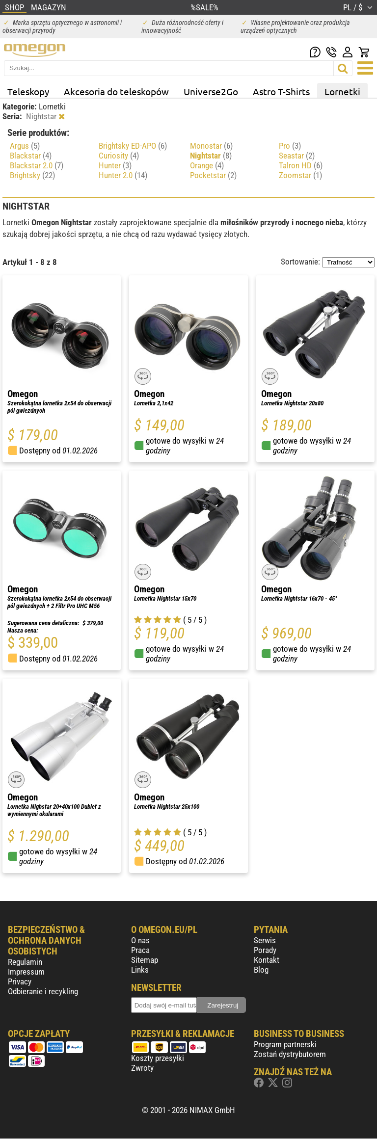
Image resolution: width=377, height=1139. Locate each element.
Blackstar (31, 155)
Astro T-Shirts (281, 91)
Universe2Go (211, 91)
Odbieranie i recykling (43, 991)
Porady (265, 950)
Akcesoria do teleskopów (116, 91)
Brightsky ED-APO (133, 146)
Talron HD (301, 165)
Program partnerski (285, 1044)
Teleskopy (28, 91)
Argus (25, 146)
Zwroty (142, 1068)
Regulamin (25, 962)
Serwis (265, 940)
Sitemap (144, 960)
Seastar (297, 155)
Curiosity (119, 155)
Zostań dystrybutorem (290, 1054)
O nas (140, 940)
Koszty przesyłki (157, 1058)
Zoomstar (300, 175)
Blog (261, 970)
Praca (140, 950)
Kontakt (266, 960)
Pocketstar (213, 175)
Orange (207, 165)
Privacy (19, 981)
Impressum (26, 972)
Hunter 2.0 (123, 175)
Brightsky (32, 175)
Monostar (211, 146)
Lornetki (342, 91)
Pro (290, 146)
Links (140, 970)
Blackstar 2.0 (36, 165)
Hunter (115, 165)
